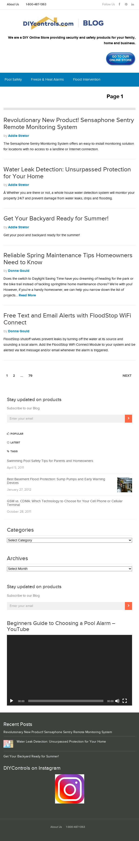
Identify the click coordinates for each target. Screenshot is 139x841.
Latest (13, 442)
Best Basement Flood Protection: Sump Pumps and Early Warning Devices (56, 481)
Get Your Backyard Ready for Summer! (55, 218)
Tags (12, 451)
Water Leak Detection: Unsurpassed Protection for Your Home (67, 173)
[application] (69, 670)
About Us (13, 4)
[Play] (11, 701)
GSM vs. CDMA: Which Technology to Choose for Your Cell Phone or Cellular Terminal (65, 503)
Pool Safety (13, 80)
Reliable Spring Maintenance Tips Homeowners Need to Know (68, 259)
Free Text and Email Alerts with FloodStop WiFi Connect (67, 319)
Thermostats (49, 93)
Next (127, 375)
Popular (15, 434)
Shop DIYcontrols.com (85, 93)
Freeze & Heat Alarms (47, 80)
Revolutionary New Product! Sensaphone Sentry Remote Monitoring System (68, 123)
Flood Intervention (86, 80)
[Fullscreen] (124, 701)
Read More (27, 295)
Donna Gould (18, 271)
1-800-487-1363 (36, 4)
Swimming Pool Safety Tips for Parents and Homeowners (50, 461)
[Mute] (117, 701)
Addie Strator (18, 136)
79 (30, 375)
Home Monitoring (18, 93)
